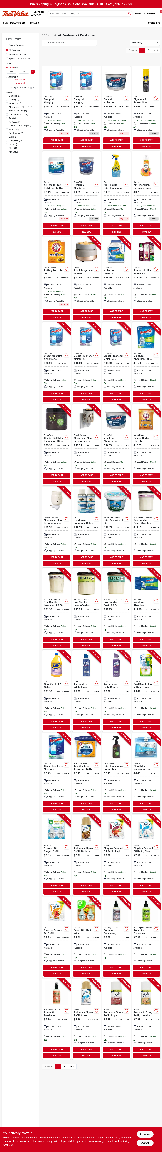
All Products (14, 50)
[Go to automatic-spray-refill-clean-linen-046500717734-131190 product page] (86, 1019)
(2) (14, 129)
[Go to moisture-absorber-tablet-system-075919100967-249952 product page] (146, 362)
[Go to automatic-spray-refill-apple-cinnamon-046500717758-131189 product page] (116, 1019)
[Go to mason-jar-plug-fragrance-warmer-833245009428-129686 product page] (56, 527)
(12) (15, 103)
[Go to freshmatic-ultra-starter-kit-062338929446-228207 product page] (146, 279)
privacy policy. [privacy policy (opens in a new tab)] (52, 1141)
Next (156, 50)
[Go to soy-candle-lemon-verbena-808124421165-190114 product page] (86, 608)
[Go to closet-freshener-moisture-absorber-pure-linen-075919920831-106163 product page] (116, 362)
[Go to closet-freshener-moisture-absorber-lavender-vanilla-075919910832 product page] (86, 108)
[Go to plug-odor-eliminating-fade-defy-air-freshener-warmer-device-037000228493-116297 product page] (146, 773)
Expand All (20, 83)
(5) (18, 110)
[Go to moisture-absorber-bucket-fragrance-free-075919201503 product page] (116, 108)
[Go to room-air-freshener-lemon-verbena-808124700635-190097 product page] (146, 937)
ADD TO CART (57, 140)
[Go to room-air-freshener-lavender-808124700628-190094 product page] (116, 937)
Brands (34, 23)
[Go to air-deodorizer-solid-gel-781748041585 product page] (56, 193)
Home (5, 23)
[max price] (24, 72)
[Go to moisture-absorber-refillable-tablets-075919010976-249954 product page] (146, 608)
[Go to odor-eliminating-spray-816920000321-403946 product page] (116, 773)
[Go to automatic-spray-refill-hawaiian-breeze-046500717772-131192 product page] (146, 1019)
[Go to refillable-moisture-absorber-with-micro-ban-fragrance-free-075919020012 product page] (86, 193)
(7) (21, 107)
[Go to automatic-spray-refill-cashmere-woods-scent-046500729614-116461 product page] (86, 855)
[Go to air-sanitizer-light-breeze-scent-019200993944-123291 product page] (116, 690)
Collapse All (20, 80)
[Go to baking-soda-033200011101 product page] (56, 279)
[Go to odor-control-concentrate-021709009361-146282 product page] (56, 690)
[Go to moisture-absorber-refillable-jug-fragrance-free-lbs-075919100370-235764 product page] (116, 279)
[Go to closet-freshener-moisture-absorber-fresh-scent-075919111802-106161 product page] (56, 773)
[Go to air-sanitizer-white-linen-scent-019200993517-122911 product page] (86, 690)
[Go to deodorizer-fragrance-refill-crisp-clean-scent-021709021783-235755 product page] (86, 527)
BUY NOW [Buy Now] (56, 146)
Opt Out (145, 1143)
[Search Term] (90, 13)
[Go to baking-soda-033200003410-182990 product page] (146, 444)
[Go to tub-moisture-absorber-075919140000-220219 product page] (86, 773)
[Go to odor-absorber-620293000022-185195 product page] (116, 527)
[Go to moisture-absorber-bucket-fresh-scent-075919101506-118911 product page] (116, 444)
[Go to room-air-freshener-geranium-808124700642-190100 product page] (56, 1019)
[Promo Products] (7, 45)
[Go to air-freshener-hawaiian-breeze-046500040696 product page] (146, 193)
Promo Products (16, 45)
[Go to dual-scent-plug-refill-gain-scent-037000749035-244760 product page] (146, 690)
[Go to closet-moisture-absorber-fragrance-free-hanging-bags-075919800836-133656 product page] (56, 362)
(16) (15, 96)
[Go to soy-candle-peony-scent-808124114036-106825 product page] (146, 527)
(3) (14, 122)
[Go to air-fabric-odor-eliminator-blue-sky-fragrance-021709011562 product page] (116, 193)
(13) (14, 99)
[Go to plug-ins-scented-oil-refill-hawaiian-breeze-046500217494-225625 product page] (56, 937)
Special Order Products (20, 58)
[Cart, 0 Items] (158, 13)
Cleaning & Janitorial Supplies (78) (24, 87)
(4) (12, 118)
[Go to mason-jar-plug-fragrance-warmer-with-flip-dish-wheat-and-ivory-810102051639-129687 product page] (86, 444)
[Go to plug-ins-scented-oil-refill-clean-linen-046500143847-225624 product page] (146, 855)
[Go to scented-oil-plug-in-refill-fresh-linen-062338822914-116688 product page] (56, 855)
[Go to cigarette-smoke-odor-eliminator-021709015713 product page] (146, 108)
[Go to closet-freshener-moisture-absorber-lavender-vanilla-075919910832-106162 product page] (86, 362)
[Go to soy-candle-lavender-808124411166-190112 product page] (56, 608)
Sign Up (151, 13)
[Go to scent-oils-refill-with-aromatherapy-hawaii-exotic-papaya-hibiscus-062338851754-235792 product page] (86, 937)
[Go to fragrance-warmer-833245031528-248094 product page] (86, 279)
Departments (17, 23)
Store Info (154, 23)
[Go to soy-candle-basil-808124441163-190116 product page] (116, 608)
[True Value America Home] (15, 13)
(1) (15, 140)
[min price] (11, 72)
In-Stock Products (17, 54)
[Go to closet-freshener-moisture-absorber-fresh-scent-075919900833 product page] (56, 108)
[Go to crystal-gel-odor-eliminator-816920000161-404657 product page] (56, 444)
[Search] (129, 13)
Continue (145, 1134)
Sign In (138, 13)
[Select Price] (33, 72)
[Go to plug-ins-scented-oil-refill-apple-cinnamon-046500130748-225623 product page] (116, 855)
